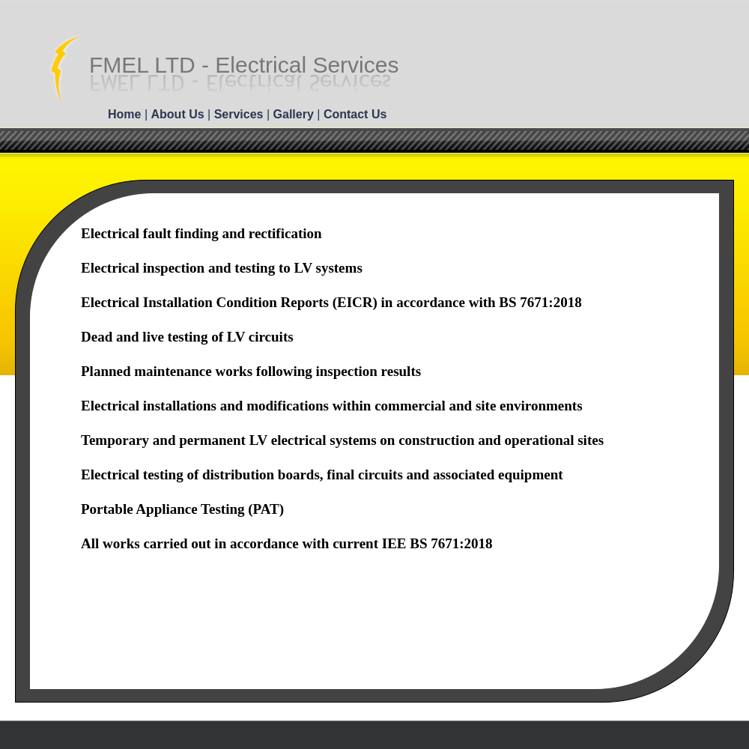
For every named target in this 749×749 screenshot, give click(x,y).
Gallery (295, 114)
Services (240, 114)
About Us (179, 114)
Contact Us (355, 114)
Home (126, 114)
